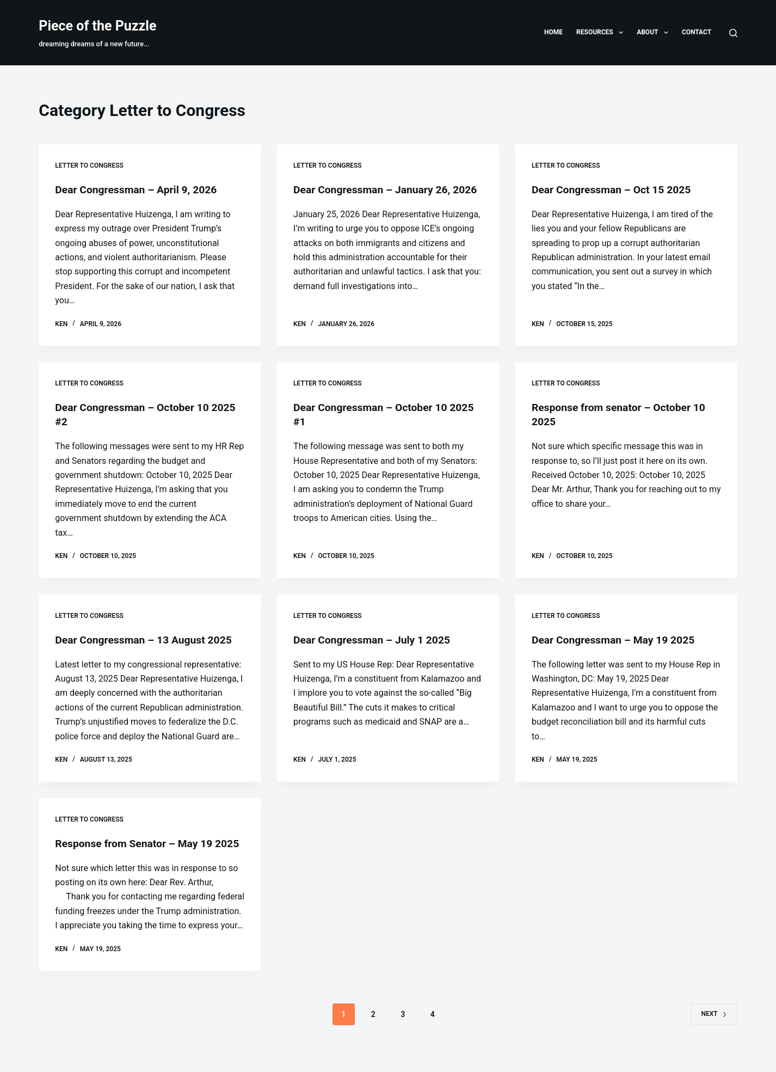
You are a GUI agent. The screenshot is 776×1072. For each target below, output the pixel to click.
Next (713, 1028)
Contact (696, 32)
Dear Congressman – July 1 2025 (374, 639)
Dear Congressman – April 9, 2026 (139, 189)
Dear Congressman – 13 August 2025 (146, 639)
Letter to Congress (89, 165)
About (655, 32)
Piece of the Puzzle (97, 26)
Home (553, 32)
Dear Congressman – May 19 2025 (616, 639)
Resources (601, 32)
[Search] (733, 33)
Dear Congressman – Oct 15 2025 (614, 189)
